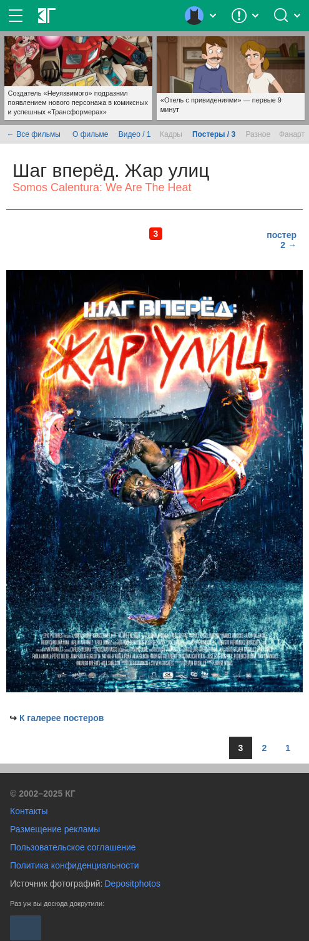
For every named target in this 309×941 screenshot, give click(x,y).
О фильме (90, 134)
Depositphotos (132, 884)
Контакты (28, 811)
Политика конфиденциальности (74, 865)
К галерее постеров (61, 718)
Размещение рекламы (55, 829)
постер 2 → (282, 240)
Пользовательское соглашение (73, 847)
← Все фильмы (34, 134)
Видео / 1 (135, 134)
